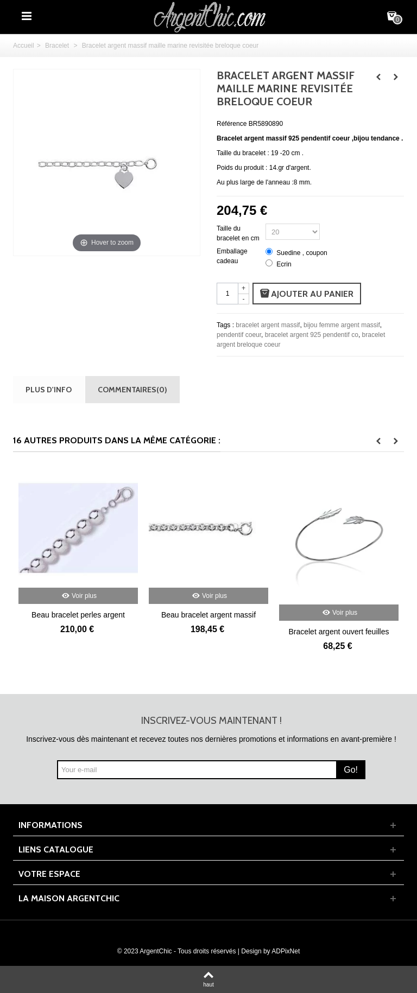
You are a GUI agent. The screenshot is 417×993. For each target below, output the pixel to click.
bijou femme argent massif (342, 325)
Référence (232, 124)
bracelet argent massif (268, 325)
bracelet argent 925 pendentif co (311, 335)
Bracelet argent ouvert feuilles (338, 631)
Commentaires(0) (132, 389)
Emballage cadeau (232, 256)
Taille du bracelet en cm (239, 233)
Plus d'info (49, 389)
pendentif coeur (239, 335)
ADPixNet (285, 951)
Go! (351, 769)
